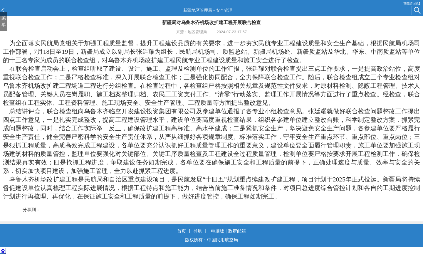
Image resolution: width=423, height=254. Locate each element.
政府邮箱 (237, 230)
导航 (197, 230)
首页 (181, 230)
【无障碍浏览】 (411, 3)
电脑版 (217, 230)
